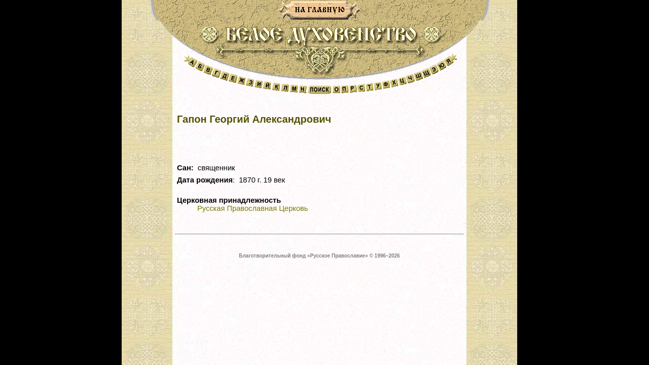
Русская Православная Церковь (252, 208)
